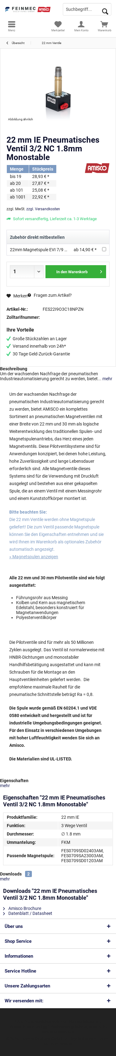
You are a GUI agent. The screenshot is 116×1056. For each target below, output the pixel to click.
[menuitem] (11, 26)
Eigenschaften (14, 780)
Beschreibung (13, 368)
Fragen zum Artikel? (50, 295)
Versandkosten (22, 1027)
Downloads (11, 873)
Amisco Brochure (22, 908)
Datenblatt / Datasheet (27, 913)
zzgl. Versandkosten (43, 209)
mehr (106, 378)
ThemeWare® (60, 1044)
